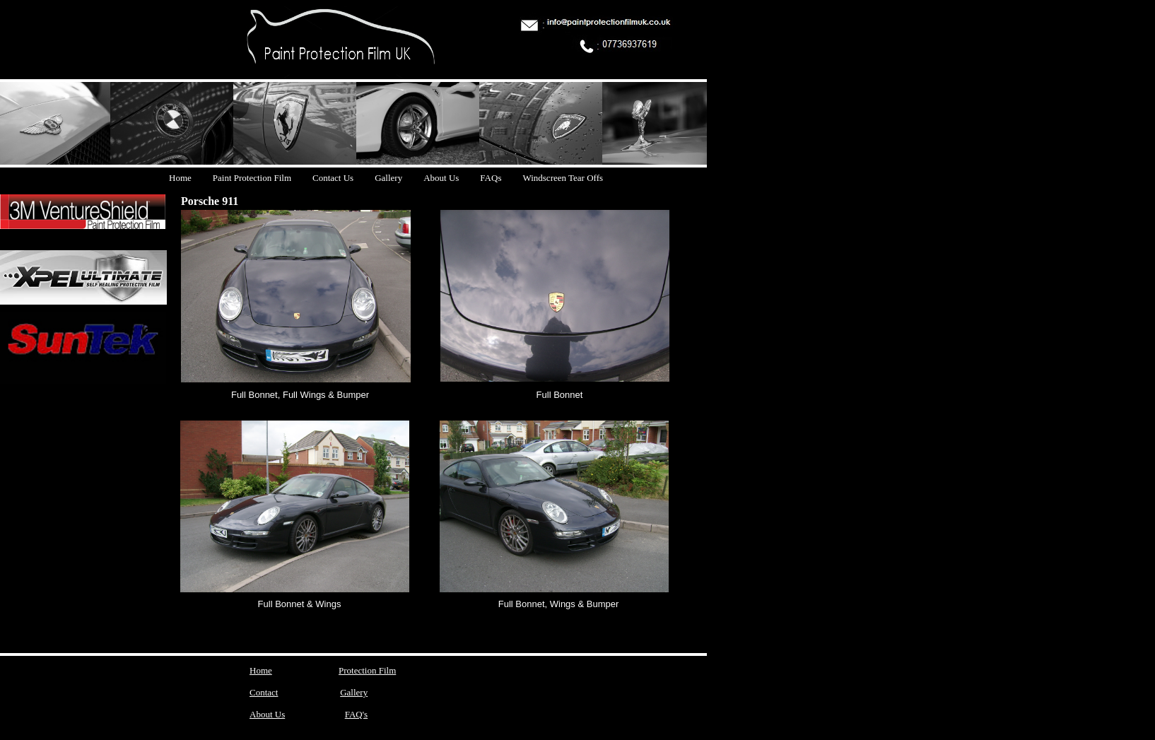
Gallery (354, 692)
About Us (267, 714)
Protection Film (367, 670)
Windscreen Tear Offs (562, 177)
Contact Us (332, 177)
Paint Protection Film (252, 177)
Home (261, 670)
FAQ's (356, 714)
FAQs (490, 177)
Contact (264, 692)
